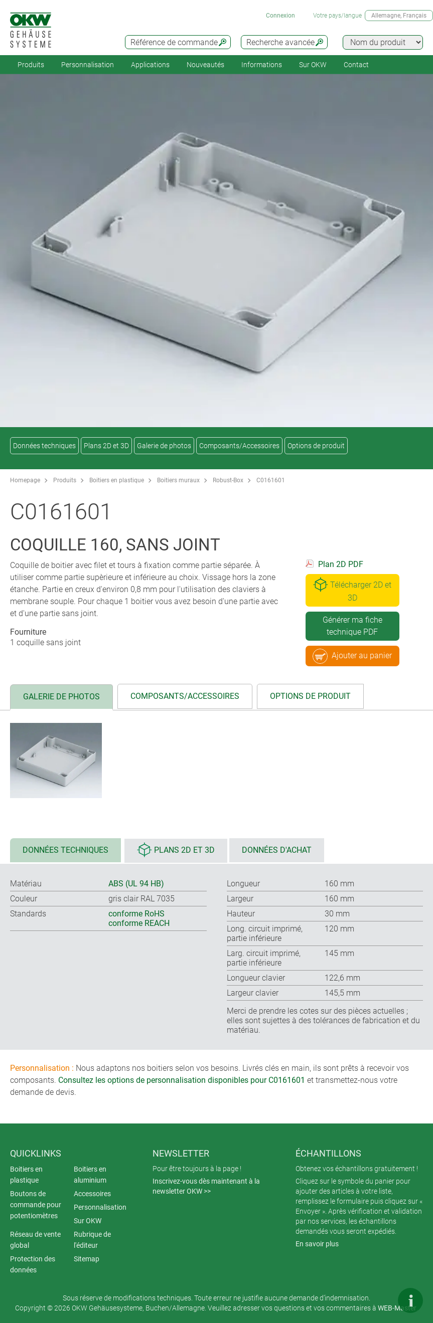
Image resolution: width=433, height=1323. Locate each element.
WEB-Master (397, 1308)
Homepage (25, 480)
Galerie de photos (164, 446)
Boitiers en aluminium (90, 1174)
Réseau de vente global (35, 1239)
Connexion (280, 15)
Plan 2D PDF (340, 564)
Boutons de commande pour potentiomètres (35, 1205)
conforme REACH (139, 923)
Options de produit (316, 446)
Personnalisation (87, 65)
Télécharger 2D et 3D (352, 590)
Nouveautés (205, 65)
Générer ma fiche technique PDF (352, 626)
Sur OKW (313, 65)
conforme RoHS (136, 913)
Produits (31, 65)
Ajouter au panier (352, 656)
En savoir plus (317, 1244)
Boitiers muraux (178, 480)
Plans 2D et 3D (106, 446)
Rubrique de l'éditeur (92, 1239)
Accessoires (92, 1194)
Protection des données (32, 1264)
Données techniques (44, 446)
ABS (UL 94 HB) (136, 883)
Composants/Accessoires (239, 446)
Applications (150, 65)
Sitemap (86, 1259)
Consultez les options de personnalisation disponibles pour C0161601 (181, 1080)
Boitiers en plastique (116, 480)
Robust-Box (228, 480)
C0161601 (270, 480)
